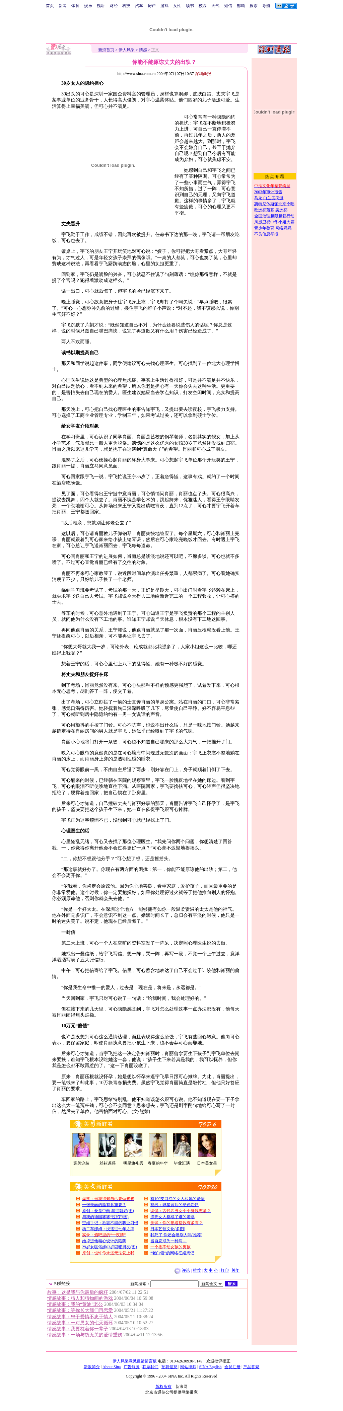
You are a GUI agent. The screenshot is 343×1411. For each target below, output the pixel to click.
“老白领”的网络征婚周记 (172, 1253)
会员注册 (232, 1366)
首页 (50, 5)
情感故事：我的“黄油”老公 (75, 1304)
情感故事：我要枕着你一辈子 (77, 1328)
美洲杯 (281, 210)
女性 (177, 5)
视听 (101, 5)
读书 (190, 5)
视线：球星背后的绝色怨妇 (174, 1204)
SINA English (210, 1366)
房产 (152, 5)
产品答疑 (251, 1366)
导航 (266, 5)
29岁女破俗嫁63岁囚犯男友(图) (109, 1247)
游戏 (164, 5)
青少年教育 (264, 228)
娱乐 (88, 5)
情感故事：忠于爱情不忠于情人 (80, 1316)
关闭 (235, 1270)
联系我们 (150, 1366)
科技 (126, 5)
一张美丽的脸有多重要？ (104, 1204)
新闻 (63, 5)
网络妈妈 (283, 228)
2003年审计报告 (268, 192)
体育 (75, 5)
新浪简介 (92, 1366)
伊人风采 (127, 50)
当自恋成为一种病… (168, 1241)
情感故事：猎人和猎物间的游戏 (80, 1298)
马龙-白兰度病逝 (269, 198)
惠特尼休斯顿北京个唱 (274, 204)
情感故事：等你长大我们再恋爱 (80, 1310)
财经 (114, 5)
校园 (203, 5)
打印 (225, 1270)
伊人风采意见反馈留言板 (135, 1361)
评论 (186, 1270)
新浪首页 (106, 50)
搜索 (254, 5)
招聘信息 (169, 1366)
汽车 (139, 5)
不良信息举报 (266, 234)
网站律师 (188, 1366)
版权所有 (163, 1386)
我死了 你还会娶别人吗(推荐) (176, 1235)
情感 (143, 50)
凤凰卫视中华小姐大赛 (274, 222)
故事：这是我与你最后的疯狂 (77, 1292)
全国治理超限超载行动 (274, 216)
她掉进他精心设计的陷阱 (104, 1241)
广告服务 (132, 1366)
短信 (228, 5)
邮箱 (241, 5)
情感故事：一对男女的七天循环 (80, 1322)
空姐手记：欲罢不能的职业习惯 (110, 1222)
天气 (215, 5)
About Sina (111, 1366)
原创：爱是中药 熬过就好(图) (108, 1210)
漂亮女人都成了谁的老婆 (172, 1216)
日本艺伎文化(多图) (167, 1229)
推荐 (197, 1270)
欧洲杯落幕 (264, 210)
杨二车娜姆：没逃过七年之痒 (108, 1229)
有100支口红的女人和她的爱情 (177, 1198)
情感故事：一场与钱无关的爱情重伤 (84, 1334)
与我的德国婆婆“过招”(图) (105, 1216)
